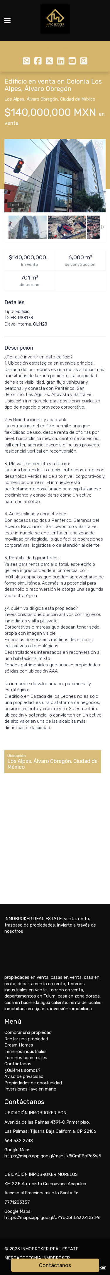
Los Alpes (14, 99)
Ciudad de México (77, 99)
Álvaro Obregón (42, 99)
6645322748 (55, 48)
